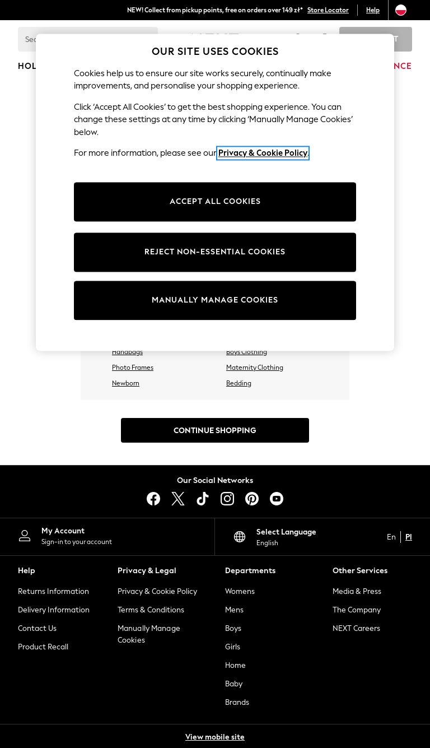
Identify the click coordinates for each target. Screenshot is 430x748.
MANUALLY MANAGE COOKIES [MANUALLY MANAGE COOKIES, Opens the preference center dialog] (215, 300)
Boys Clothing (246, 352)
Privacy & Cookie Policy (157, 591)
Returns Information (53, 591)
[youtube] (276, 498)
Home (235, 665)
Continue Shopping (215, 430)
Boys (233, 628)
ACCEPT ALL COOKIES (215, 201)
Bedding (238, 383)
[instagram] (227, 498)
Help (373, 10)
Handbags (127, 352)
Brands (237, 702)
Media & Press (357, 591)
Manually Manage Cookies (149, 634)
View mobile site (215, 737)
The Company (357, 610)
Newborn (125, 383)
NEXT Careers (356, 628)
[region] (215, 192)
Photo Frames (132, 367)
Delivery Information (54, 610)
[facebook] (153, 498)
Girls (232, 647)
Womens (240, 591)
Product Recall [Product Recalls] (43, 647)
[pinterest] (252, 498)
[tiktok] (202, 498)
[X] (178, 498)
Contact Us (37, 628)
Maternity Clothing (254, 367)
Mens (234, 610)
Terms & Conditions (151, 610)
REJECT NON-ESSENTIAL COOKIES (215, 252)
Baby (233, 684)
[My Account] (107, 535)
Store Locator (328, 10)
